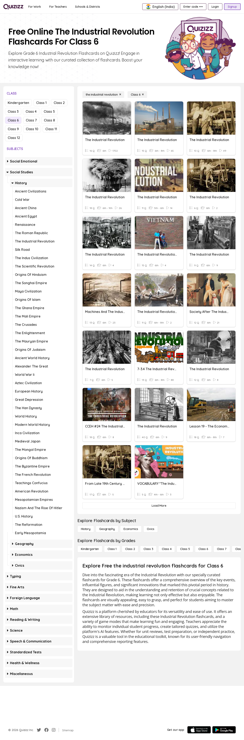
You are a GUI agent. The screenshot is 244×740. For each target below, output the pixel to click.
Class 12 (14, 138)
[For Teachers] (58, 6)
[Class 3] (148, 549)
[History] (85, 529)
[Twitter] (39, 730)
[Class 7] (221, 549)
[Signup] (232, 6)
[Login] (215, 6)
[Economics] (131, 529)
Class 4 (31, 111)
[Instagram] (54, 730)
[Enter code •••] (193, 6)
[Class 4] (166, 549)
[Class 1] (112, 549)
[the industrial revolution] (103, 94)
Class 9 (13, 129)
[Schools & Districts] (87, 6)
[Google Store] (224, 729)
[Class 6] (137, 94)
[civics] (150, 529)
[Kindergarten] (89, 549)
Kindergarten (18, 103)
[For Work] (34, 6)
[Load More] (159, 505)
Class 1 (41, 103)
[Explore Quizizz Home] (13, 6)
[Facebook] (46, 730)
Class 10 (32, 129)
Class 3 (13, 111)
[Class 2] (130, 549)
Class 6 (13, 120)
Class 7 (31, 120)
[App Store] (199, 729)
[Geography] (107, 529)
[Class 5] (185, 549)
